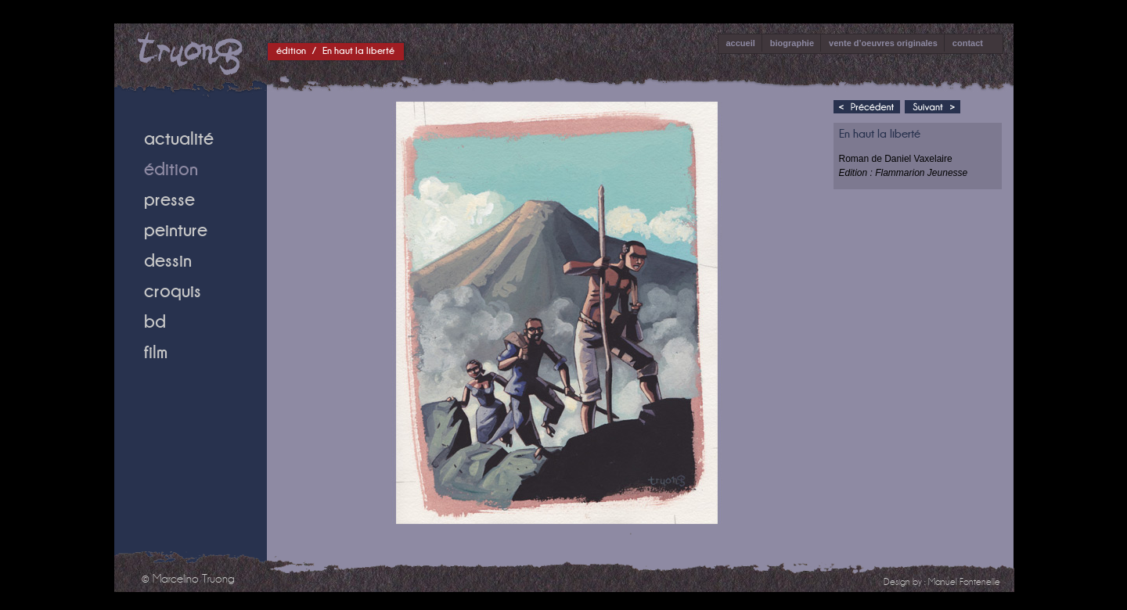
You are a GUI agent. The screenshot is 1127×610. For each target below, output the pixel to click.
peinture (175, 229)
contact (967, 43)
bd (155, 321)
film (155, 351)
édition (291, 50)
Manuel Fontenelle (964, 581)
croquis (172, 290)
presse (169, 199)
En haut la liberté (358, 50)
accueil (740, 43)
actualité (179, 138)
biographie (792, 43)
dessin (168, 260)
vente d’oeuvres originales (883, 43)
